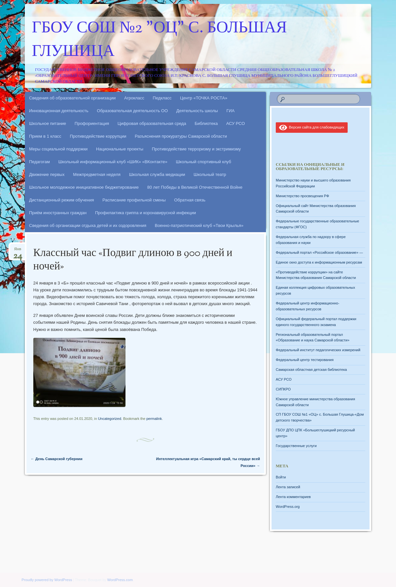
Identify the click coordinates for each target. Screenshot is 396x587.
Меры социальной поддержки (58, 149)
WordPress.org (288, 507)
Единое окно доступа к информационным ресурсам (319, 262)
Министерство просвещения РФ (302, 196)
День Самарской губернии (56, 459)
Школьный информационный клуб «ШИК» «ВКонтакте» (112, 161)
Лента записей (288, 487)
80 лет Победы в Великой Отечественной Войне (194, 187)
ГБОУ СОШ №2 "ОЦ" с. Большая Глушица (159, 40)
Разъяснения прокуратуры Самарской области (181, 136)
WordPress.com (120, 580)
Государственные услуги (296, 446)
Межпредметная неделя (96, 174)
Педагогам (39, 161)
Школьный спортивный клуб (203, 161)
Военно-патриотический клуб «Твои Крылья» (199, 225)
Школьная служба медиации (157, 174)
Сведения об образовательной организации (72, 97)
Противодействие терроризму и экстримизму (196, 149)
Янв (17, 251)
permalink (154, 419)
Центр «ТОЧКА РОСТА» (203, 97)
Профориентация (91, 123)
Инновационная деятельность (59, 110)
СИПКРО (283, 389)
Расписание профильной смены (134, 200)
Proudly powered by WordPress (47, 580)
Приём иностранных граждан (58, 212)
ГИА (230, 110)
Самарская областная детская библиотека (311, 369)
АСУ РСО (235, 123)
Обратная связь (190, 200)
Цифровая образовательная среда (152, 123)
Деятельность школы (197, 110)
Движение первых (46, 174)
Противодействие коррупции (98, 136)
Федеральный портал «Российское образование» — (319, 252)
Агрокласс (134, 97)
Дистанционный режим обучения (61, 200)
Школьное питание (47, 123)
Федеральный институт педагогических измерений (318, 350)
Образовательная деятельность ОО (132, 110)
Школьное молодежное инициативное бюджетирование (84, 187)
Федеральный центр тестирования (305, 360)
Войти (281, 477)
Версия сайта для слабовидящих (311, 127)
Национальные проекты (119, 149)
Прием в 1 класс (45, 136)
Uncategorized (109, 419)
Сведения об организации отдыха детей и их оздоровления (87, 225)
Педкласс (162, 97)
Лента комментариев (293, 497)
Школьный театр (209, 174)
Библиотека (206, 123)
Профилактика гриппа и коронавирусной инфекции (145, 212)
